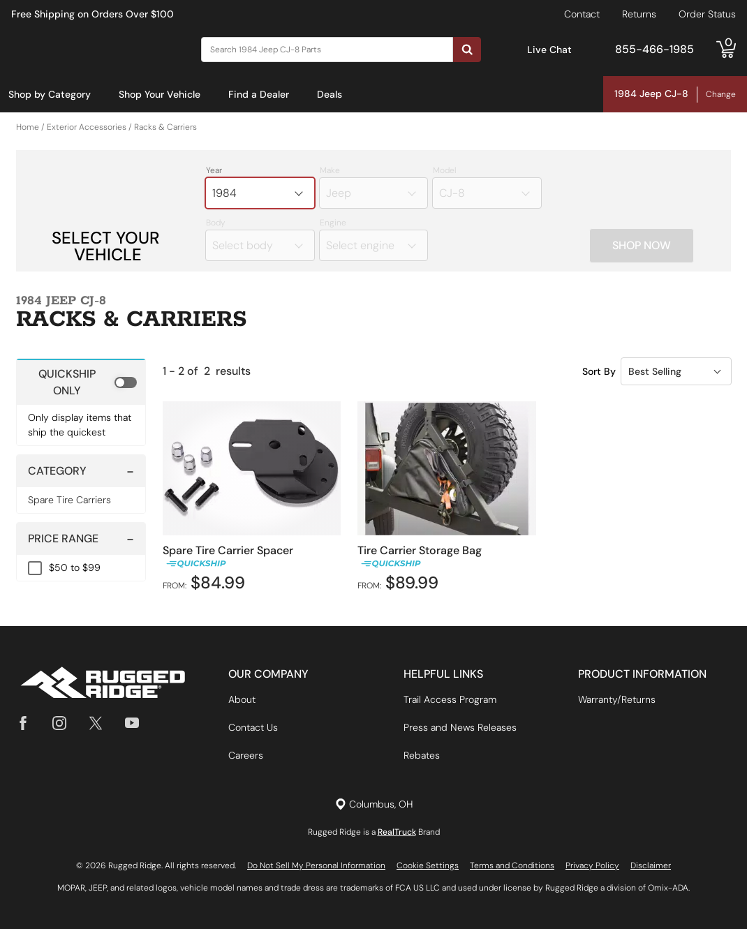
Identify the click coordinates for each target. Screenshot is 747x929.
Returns (639, 14)
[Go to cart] (726, 49)
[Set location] (374, 804)
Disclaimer (650, 865)
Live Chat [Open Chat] (549, 49)
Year (214, 171)
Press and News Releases (460, 727)
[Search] (327, 49)
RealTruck (397, 832)
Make (330, 171)
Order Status (707, 14)
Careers (245, 755)
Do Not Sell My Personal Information (316, 865)
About (242, 699)
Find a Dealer (258, 94)
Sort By (599, 371)
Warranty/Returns (617, 699)
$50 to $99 (75, 568)
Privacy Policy (592, 865)
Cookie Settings (428, 865)
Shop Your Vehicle (159, 94)
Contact (582, 14)
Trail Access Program (450, 699)
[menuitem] (49, 95)
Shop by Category (49, 94)
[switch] (81, 382)
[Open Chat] (512, 50)
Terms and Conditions (512, 865)
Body (215, 223)
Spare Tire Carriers (69, 500)
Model (445, 171)
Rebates (422, 755)
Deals (329, 94)
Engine (333, 223)
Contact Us (253, 727)
